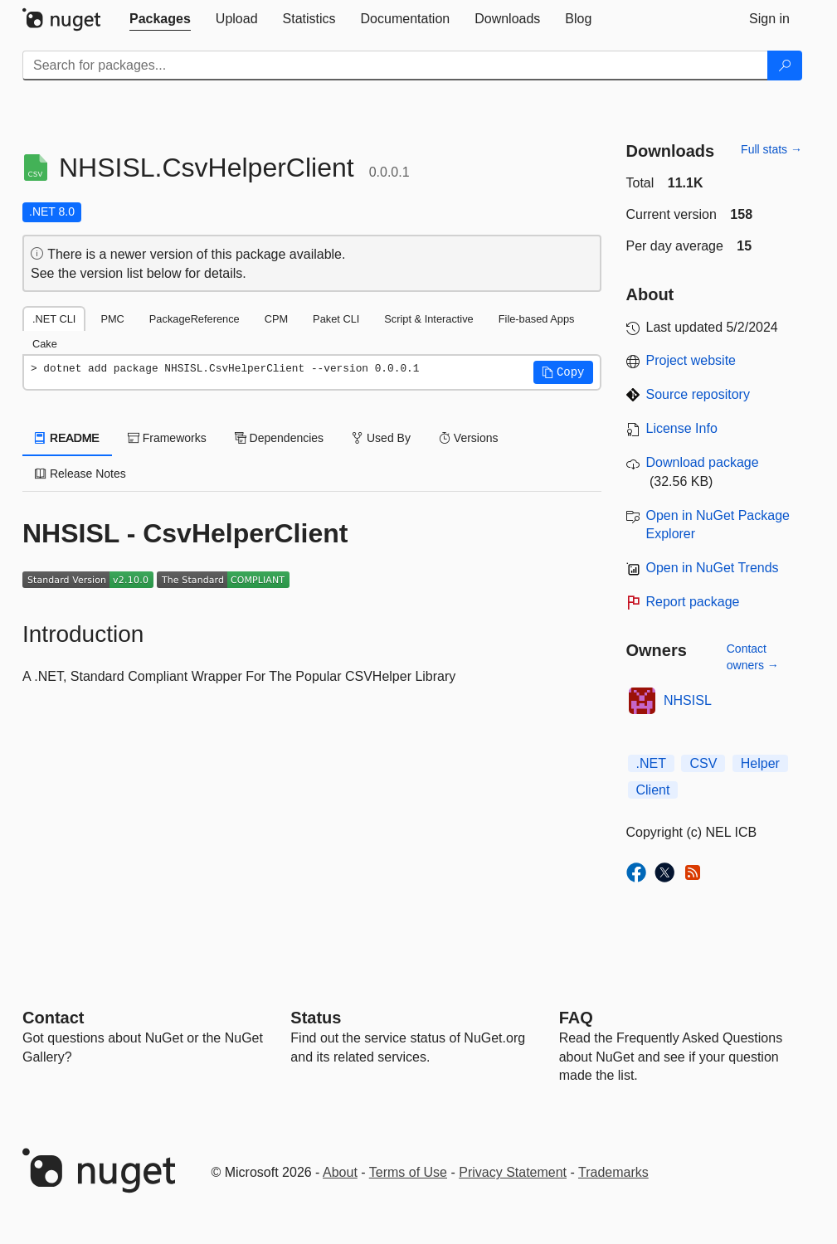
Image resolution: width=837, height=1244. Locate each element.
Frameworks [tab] (167, 438)
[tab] (160, 19)
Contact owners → (753, 657)
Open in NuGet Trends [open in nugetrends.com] (712, 568)
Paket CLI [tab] (336, 319)
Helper (760, 763)
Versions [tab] (469, 438)
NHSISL (688, 700)
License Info (682, 428)
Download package (702, 462)
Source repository (698, 394)
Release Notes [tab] (80, 473)
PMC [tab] (112, 319)
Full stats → (771, 149)
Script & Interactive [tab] (428, 319)
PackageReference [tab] (194, 319)
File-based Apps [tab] (537, 319)
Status (315, 1017)
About (340, 1172)
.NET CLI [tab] (53, 319)
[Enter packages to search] (395, 65)
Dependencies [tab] (279, 438)
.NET (651, 763)
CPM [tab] (276, 319)
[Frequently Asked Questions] (576, 1017)
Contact (53, 1017)
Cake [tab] (44, 344)
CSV (703, 763)
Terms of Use (408, 1172)
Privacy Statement (513, 1172)
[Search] (784, 65)
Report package (693, 602)
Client (653, 790)
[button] (563, 372)
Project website (691, 360)
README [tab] (67, 438)
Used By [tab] (381, 438)
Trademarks (613, 1172)
